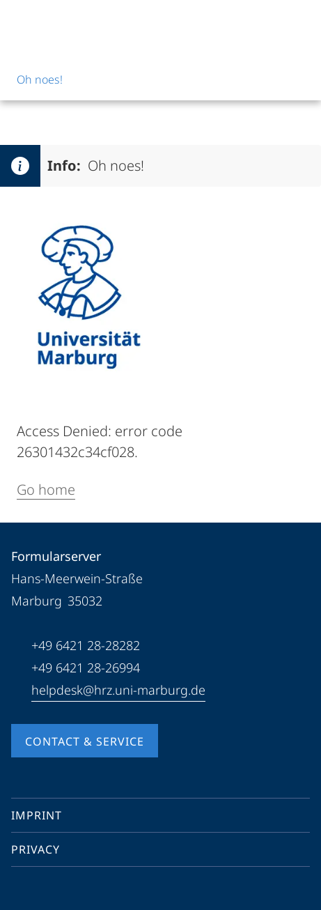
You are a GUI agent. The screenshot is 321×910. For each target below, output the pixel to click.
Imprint (36, 815)
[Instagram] (67, 892)
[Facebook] (22, 892)
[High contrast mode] (298, 22)
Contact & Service (84, 741)
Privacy (35, 849)
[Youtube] (44, 892)
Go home (46, 489)
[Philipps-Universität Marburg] (63, 22)
